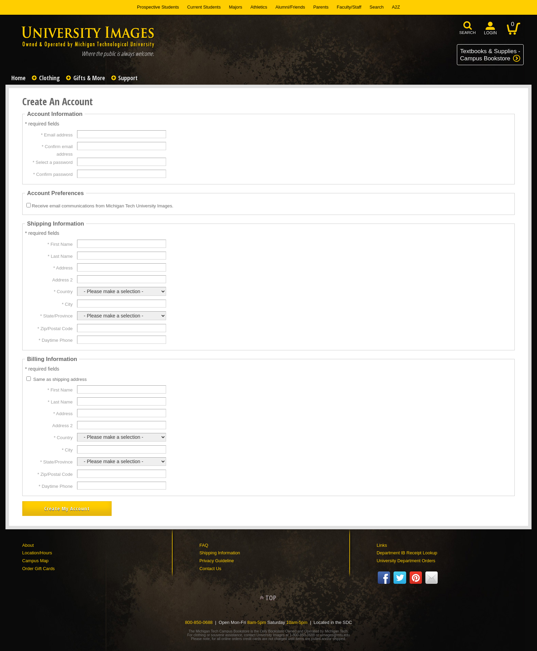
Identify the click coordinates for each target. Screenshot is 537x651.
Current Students (204, 7)
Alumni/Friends (290, 7)
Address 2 (62, 279)
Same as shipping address (60, 379)
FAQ (203, 543)
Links (382, 543)
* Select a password (53, 162)
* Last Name (60, 256)
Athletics (258, 7)
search (467, 33)
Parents (321, 7)
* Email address (57, 134)
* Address (63, 267)
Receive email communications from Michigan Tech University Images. (102, 205)
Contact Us (210, 566)
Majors (235, 7)
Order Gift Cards (38, 566)
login (490, 33)
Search (377, 7)
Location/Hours (37, 550)
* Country (63, 291)
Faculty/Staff (349, 7)
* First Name (60, 244)
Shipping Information (219, 550)
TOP (270, 595)
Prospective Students (158, 7)
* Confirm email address (57, 150)
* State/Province (56, 315)
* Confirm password (53, 174)
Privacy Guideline (216, 558)
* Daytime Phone (56, 340)
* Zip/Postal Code (55, 328)
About (28, 543)
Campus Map (35, 558)
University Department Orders (406, 558)
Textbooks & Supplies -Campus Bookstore (490, 55)
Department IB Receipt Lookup (407, 550)
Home (19, 78)
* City (67, 304)
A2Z (396, 7)
